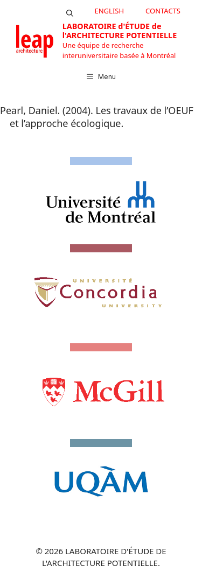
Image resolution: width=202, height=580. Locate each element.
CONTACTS (162, 11)
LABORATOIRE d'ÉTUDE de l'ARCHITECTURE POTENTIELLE (119, 30)
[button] (69, 11)
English (109, 11)
